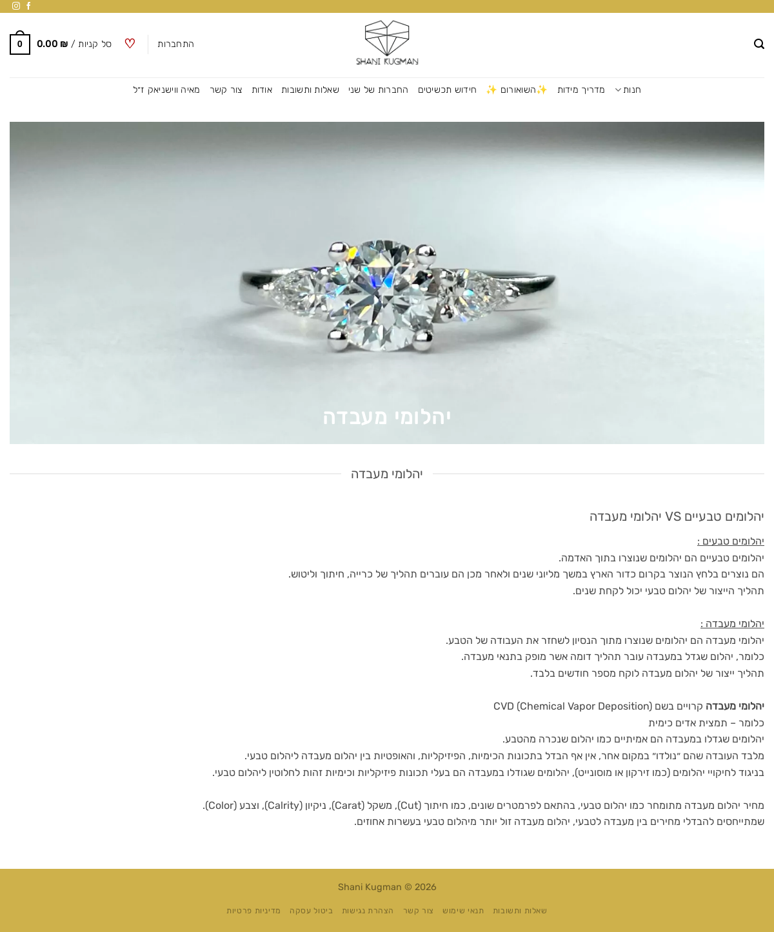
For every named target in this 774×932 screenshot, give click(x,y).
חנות (628, 90)
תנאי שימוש (463, 910)
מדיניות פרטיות (253, 910)
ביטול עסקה (311, 910)
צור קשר (226, 89)
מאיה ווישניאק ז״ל (167, 89)
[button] (759, 44)
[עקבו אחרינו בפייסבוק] (28, 6)
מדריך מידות (581, 89)
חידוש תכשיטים (447, 89)
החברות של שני (378, 89)
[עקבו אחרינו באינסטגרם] (16, 6)
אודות (262, 89)
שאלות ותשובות (310, 89)
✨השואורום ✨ (517, 89)
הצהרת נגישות (368, 910)
